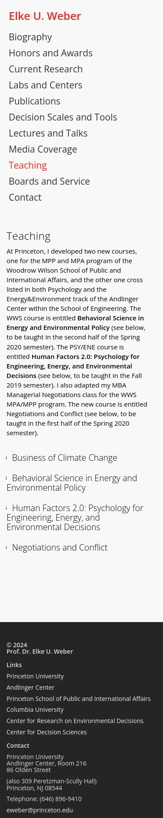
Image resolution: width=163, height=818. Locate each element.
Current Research (46, 69)
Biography (30, 37)
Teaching (28, 165)
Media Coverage (43, 149)
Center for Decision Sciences (47, 732)
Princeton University (35, 676)
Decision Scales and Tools (63, 117)
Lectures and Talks (48, 133)
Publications (34, 101)
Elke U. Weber (45, 15)
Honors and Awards (51, 53)
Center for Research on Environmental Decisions (75, 721)
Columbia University (35, 709)
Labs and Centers (46, 85)
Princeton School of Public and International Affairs (79, 698)
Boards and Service (49, 181)
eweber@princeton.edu (40, 810)
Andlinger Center (30, 687)
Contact (25, 197)
